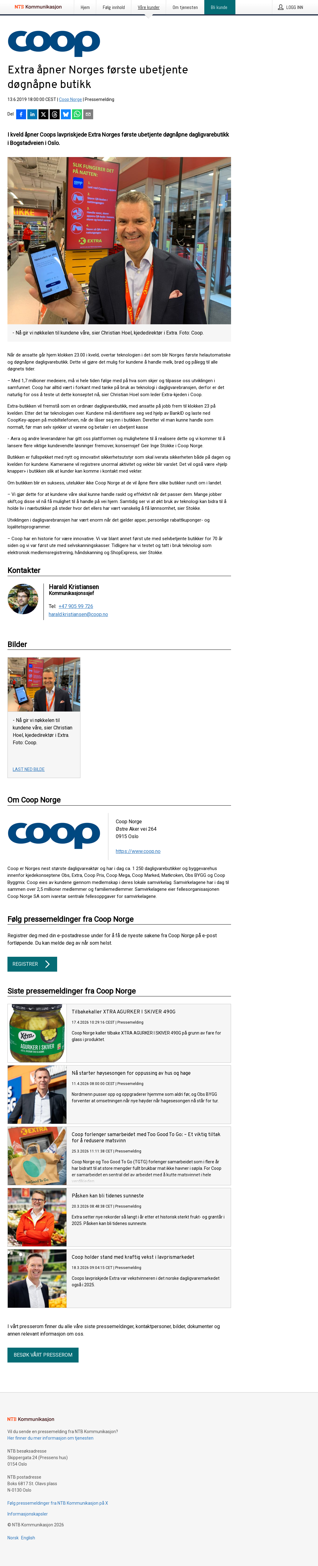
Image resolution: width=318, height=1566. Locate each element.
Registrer (32, 964)
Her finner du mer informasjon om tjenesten (50, 1438)
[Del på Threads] (55, 114)
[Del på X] (43, 114)
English (28, 1537)
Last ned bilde (29, 769)
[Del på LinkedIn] (32, 114)
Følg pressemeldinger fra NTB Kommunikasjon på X (57, 1503)
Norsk (13, 1537)
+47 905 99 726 (76, 606)
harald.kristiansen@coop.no (78, 614)
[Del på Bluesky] (66, 114)
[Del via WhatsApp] (77, 114)
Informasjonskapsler (27, 1513)
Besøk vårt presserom (43, 1355)
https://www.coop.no (138, 851)
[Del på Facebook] (21, 114)
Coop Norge (70, 99)
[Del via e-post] (88, 114)
